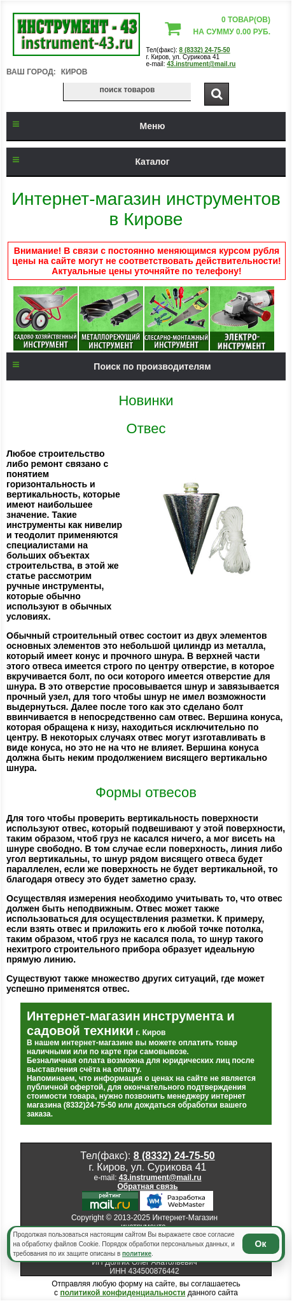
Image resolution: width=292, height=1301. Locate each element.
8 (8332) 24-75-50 (204, 49)
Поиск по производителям (108, 366)
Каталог (88, 162)
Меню (85, 126)
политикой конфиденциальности (122, 1292)
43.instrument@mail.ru (201, 63)
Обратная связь (147, 1186)
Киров (74, 71)
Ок (261, 1244)
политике (136, 1253)
